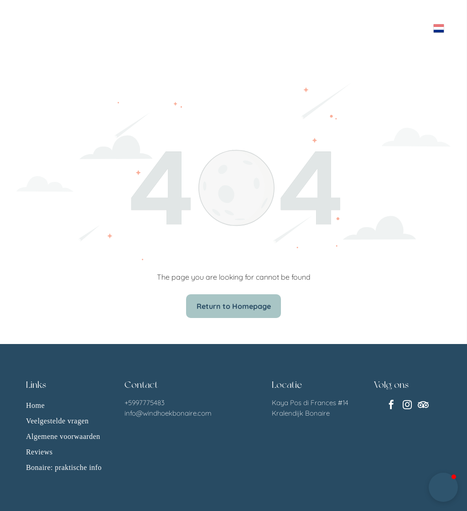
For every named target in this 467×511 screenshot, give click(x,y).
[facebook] (391, 406)
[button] (443, 487)
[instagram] (407, 406)
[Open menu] (406, 28)
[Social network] (423, 406)
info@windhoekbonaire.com (168, 413)
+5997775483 (145, 402)
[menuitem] (66, 405)
